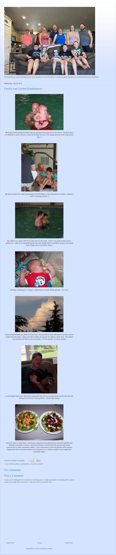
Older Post (68, 543)
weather (40, 464)
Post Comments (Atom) (44, 548)
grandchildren (25, 464)
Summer (34, 464)
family (12, 464)
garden (17, 464)
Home (40, 543)
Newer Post (10, 543)
